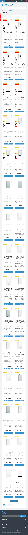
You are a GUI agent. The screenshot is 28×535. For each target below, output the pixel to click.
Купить (8, 47)
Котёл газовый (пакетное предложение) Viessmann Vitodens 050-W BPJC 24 (20, 385)
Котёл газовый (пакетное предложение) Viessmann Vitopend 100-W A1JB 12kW (19, 225)
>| (11, 504)
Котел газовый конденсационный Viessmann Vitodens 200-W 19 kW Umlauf (20, 128)
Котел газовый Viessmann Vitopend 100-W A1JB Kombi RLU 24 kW (8, 289)
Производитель (6, 10)
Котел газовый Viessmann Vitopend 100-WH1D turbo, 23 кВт (8, 193)
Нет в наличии (8, 207)
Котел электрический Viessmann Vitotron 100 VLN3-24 (20, 32)
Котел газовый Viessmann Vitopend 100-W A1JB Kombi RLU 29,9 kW (8, 385)
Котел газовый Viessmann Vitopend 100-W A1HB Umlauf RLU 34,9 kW (8, 450)
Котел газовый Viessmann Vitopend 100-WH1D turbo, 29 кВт (20, 193)
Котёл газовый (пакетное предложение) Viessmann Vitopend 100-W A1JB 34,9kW (20, 450)
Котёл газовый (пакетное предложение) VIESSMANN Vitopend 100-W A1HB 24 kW (8, 225)
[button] (11, 1)
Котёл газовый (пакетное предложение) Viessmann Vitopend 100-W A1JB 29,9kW (20, 353)
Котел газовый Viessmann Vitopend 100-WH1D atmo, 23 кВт (8, 321)
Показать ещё (14, 501)
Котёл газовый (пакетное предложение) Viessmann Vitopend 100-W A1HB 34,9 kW (20, 418)
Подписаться (23, 516)
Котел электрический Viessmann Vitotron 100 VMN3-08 (8, 64)
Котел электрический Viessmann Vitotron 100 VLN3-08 (8, 32)
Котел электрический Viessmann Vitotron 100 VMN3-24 (20, 64)
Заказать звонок (17, 5)
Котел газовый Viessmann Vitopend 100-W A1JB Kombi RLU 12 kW (8, 257)
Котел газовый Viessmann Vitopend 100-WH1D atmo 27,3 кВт (8, 418)
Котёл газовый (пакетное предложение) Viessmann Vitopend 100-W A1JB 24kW (19, 257)
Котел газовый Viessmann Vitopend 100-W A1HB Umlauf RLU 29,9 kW (8, 353)
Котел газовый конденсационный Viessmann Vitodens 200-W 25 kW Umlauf (8, 161)
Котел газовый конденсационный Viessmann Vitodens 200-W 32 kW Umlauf (20, 161)
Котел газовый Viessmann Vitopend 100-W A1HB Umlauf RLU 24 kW (20, 289)
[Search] (25, 8)
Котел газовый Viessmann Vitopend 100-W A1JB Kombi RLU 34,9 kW (8, 482)
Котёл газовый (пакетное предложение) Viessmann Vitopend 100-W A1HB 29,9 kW (20, 321)
